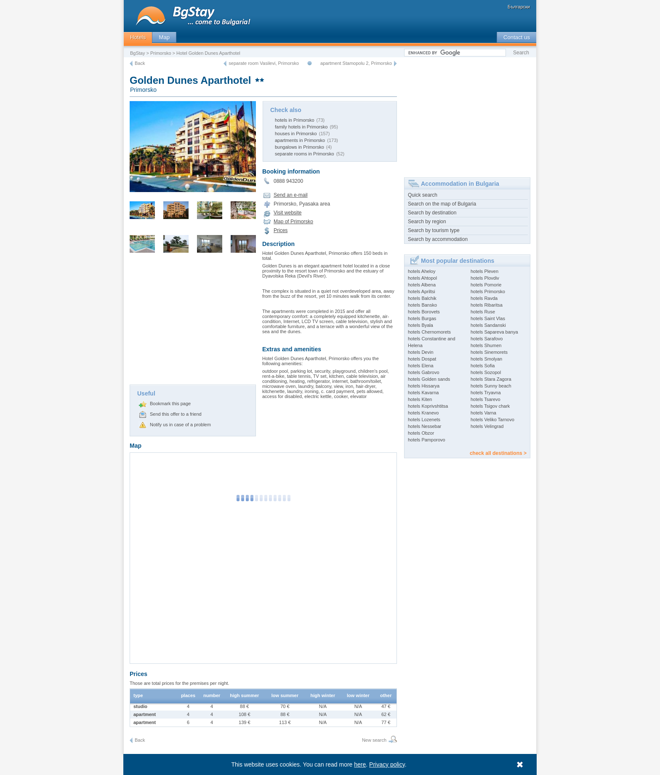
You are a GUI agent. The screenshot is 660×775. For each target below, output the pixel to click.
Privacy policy (387, 764)
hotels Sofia (483, 365)
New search (374, 740)
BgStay (137, 53)
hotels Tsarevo (485, 399)
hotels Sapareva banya (494, 331)
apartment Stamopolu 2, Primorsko (356, 63)
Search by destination (432, 213)
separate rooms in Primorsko (304, 153)
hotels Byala (420, 325)
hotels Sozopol (486, 372)
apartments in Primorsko (300, 140)
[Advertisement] (193, 321)
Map (164, 37)
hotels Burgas (422, 318)
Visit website (287, 213)
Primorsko (160, 53)
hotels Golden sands (429, 379)
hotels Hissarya (423, 385)
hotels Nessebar (425, 426)
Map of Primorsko (293, 221)
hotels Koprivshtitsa (428, 406)
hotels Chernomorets (429, 331)
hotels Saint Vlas (488, 318)
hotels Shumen (486, 345)
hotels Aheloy (421, 271)
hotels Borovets (424, 311)
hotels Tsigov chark (490, 406)
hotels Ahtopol (422, 278)
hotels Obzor (421, 433)
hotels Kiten (420, 399)
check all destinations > (498, 453)
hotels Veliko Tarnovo (492, 419)
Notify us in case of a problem (180, 424)
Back (140, 63)
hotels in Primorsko (294, 120)
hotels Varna (483, 412)
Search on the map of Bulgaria (442, 204)
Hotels (138, 37)
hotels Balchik (422, 298)
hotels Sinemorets (489, 352)
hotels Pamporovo (426, 439)
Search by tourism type (434, 230)
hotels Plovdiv (485, 278)
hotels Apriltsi (421, 291)
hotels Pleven (484, 271)
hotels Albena (422, 284)
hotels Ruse (483, 311)
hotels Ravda (484, 298)
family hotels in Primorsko (301, 126)
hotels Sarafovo (487, 338)
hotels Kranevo (423, 412)
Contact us (516, 37)
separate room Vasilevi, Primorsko (264, 63)
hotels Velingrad (487, 426)
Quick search (422, 195)
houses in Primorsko (296, 133)
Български (519, 6)
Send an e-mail (291, 195)
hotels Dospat (422, 358)
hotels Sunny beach (491, 385)
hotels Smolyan (486, 358)
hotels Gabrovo (423, 372)
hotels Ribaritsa (487, 304)
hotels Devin (421, 352)
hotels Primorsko (488, 291)
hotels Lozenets (424, 419)
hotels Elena (421, 365)
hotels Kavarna (423, 392)
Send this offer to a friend (176, 414)
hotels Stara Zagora (491, 379)
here (360, 764)
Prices (280, 230)
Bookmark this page (170, 403)
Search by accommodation (438, 239)
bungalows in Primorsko (299, 147)
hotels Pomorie (486, 284)
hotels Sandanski (488, 325)
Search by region (427, 221)
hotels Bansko (422, 304)
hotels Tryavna (486, 392)
